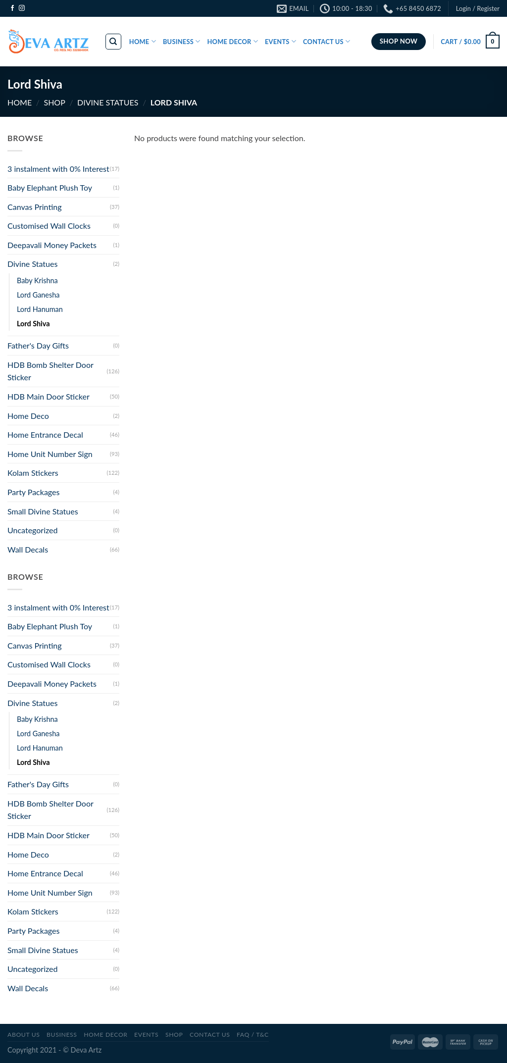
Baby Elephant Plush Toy (49, 187)
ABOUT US (23, 1034)
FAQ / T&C (253, 1034)
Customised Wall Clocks (49, 225)
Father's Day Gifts (38, 345)
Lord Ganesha (38, 295)
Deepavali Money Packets (52, 245)
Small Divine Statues (42, 511)
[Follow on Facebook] (12, 8)
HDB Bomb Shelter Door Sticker (50, 371)
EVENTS (280, 41)
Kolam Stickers (32, 472)
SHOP (54, 102)
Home (19, 102)
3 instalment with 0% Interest (58, 168)
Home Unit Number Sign (50, 453)
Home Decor (105, 1034)
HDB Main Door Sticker (48, 396)
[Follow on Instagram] (22, 8)
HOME (142, 41)
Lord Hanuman (40, 309)
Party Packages (33, 492)
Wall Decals (27, 549)
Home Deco (28, 415)
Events (146, 1034)
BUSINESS (182, 41)
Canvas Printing (34, 206)
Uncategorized (32, 530)
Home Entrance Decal (45, 434)
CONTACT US (326, 41)
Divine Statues (107, 102)
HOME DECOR (232, 41)
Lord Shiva (33, 323)
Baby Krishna (37, 280)
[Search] (113, 42)
